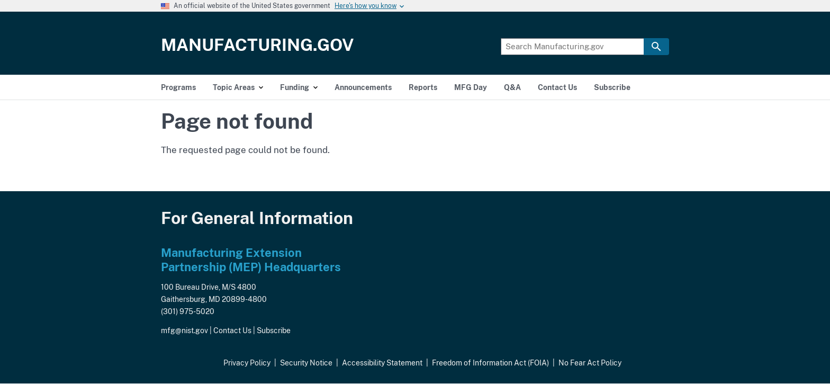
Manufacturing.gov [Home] (257, 45)
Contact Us (232, 330)
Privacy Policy (246, 363)
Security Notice (306, 363)
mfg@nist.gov (184, 330)
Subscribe (274, 330)
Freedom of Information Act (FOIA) (490, 363)
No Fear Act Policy (589, 363)
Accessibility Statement (382, 363)
